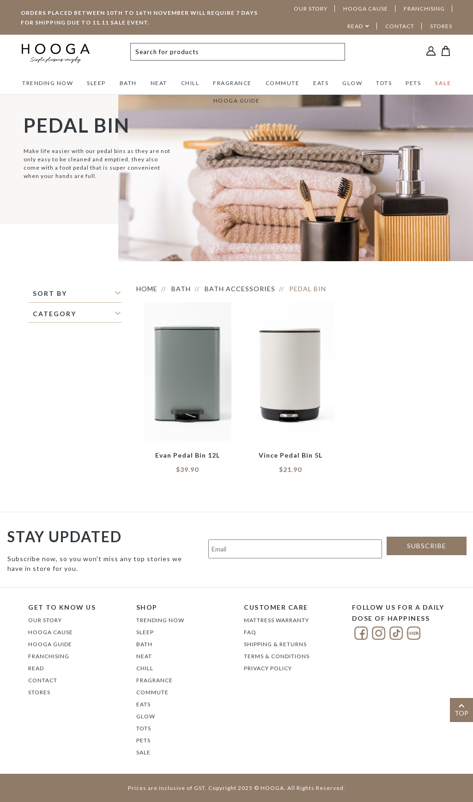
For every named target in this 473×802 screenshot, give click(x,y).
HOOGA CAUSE (365, 8)
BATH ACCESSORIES (240, 289)
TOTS (384, 83)
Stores (39, 692)
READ (355, 26)
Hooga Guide (50, 644)
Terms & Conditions (276, 656)
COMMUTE (283, 83)
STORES (441, 26)
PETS (413, 83)
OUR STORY (310, 8)
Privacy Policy (268, 668)
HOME (147, 289)
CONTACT (399, 26)
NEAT (159, 83)
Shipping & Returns (275, 644)
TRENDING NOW (47, 83)
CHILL (190, 83)
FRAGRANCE (232, 83)
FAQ (250, 632)
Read (36, 668)
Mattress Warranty (276, 620)
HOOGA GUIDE (236, 100)
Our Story (45, 620)
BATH (128, 83)
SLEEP (96, 83)
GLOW (352, 83)
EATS (320, 83)
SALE (443, 83)
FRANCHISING (424, 8)
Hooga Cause (50, 632)
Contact (42, 680)
